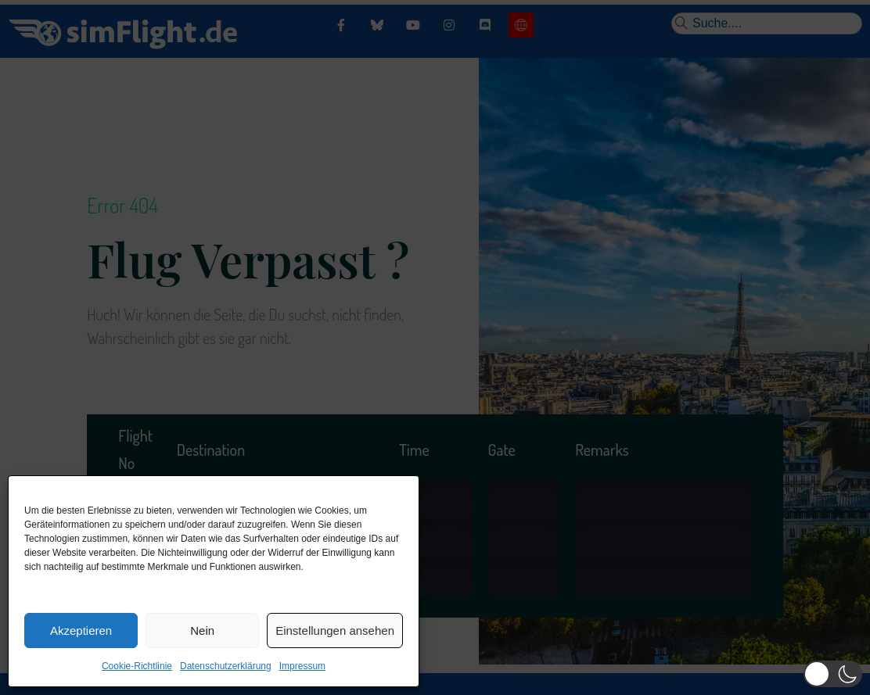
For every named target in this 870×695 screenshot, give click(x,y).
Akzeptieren (81, 630)
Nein (202, 630)
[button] (832, 674)
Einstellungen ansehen (334, 630)
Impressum (302, 666)
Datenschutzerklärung (225, 666)
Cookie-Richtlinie (137, 666)
